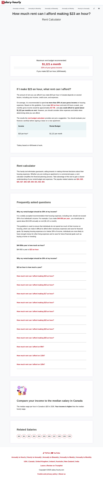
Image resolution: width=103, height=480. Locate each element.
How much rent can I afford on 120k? (31, 364)
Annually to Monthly (34, 8)
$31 (36, 182)
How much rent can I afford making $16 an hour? (35, 285)
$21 (24, 436)
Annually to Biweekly (51, 8)
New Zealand (69, 461)
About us (62, 474)
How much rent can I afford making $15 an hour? (35, 276)
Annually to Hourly (18, 8)
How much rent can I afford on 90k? (30, 347)
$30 (32, 182)
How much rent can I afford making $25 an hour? (35, 338)
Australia (59, 461)
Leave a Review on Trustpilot (51, 465)
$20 (19, 436)
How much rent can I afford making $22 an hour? (35, 320)
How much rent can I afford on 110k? (31, 355)
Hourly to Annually (83, 8)
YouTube (55, 453)
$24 (78, 179)
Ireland (52, 461)
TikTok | (47, 453)
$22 (29, 436)
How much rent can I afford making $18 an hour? (35, 302)
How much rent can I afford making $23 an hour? (35, 329)
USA (25, 461)
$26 (18, 182)
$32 (39, 182)
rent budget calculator (36, 118)
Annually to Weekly (68, 8)
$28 (25, 182)
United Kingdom (42, 461)
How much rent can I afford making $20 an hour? (35, 311)
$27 (21, 182)
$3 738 (52, 108)
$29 (28, 182)
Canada (31, 461)
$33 (43, 182)
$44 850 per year (63, 218)
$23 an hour (55, 105)
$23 (34, 436)
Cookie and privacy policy (47, 474)
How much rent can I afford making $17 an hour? (35, 294)
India (77, 461)
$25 (81, 179)
